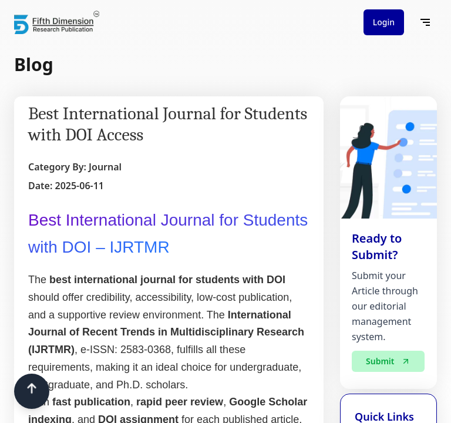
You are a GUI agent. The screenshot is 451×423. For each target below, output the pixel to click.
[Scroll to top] (31, 391)
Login (384, 22)
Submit (388, 362)
